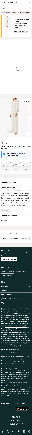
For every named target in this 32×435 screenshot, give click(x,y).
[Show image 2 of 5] (30, 118)
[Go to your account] (20, 2)
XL (24, 169)
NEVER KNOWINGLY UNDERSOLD (16, 420)
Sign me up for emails (9, 259)
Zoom (26, 102)
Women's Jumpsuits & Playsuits (10, 12)
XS (14, 165)
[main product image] (8, 25)
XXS (4, 165)
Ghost (4, 238)
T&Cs (12, 363)
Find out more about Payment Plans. (10, 349)
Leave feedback (7, 275)
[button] (29, 2)
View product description (21, 31)
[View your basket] (25, 2)
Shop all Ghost (26, 12)
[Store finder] (16, 2)
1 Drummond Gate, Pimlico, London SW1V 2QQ (17, 317)
